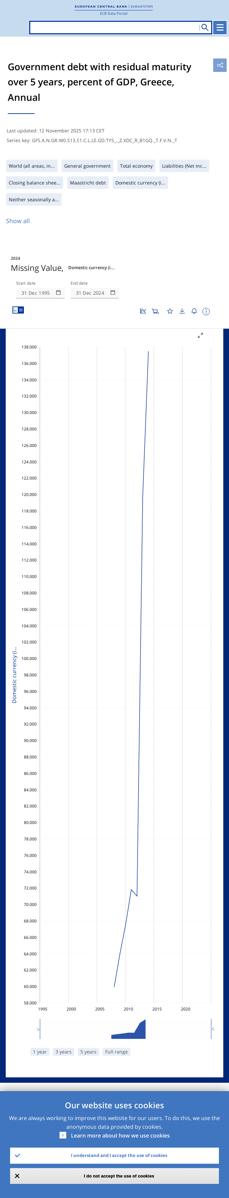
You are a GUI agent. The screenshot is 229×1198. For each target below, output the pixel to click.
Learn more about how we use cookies (120, 1135)
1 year (40, 1051)
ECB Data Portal (113, 13)
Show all (18, 221)
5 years (88, 1051)
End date (79, 283)
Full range (116, 1051)
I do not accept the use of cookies (119, 1176)
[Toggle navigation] (220, 27)
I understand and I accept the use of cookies (119, 1155)
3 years (63, 1051)
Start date (26, 283)
